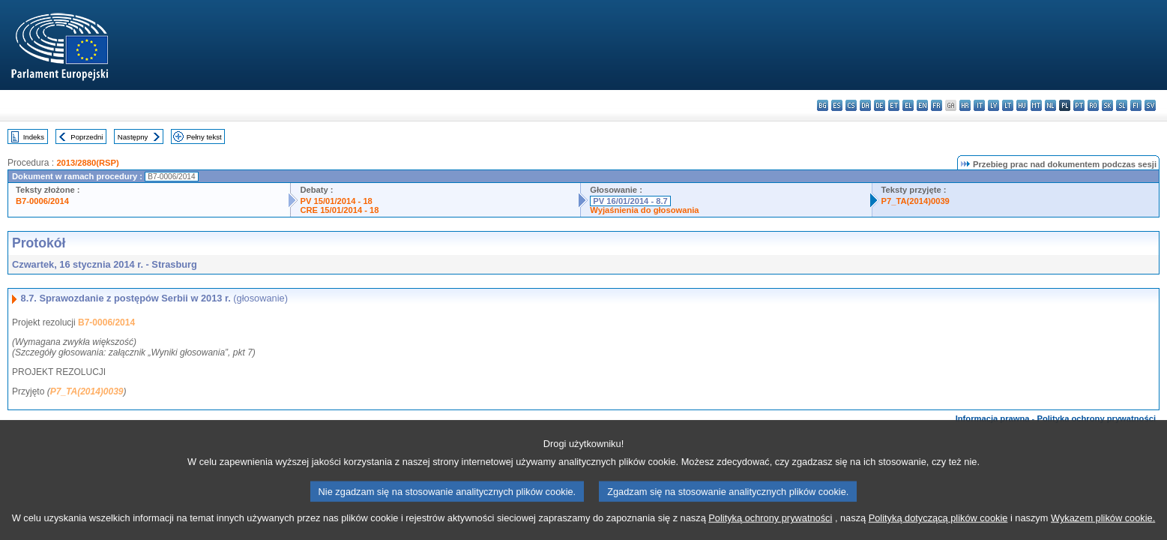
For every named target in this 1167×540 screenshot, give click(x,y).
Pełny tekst (204, 137)
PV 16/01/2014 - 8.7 (630, 201)
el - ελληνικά (908, 105)
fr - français (936, 105)
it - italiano (979, 105)
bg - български (822, 105)
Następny (133, 137)
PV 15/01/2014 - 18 (336, 201)
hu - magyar (1022, 105)
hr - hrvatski (965, 105)
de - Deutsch (879, 105)
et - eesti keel (893, 105)
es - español (836, 105)
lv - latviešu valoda (993, 105)
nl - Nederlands (1050, 105)
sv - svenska (1150, 105)
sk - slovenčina (1107, 105)
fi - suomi (1136, 105)
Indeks (33, 137)
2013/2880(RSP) (87, 162)
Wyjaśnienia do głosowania (644, 210)
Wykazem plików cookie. (1103, 526)
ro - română (1093, 105)
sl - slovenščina (1121, 105)
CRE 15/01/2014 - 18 (339, 210)
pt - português (1079, 105)
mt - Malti (1036, 105)
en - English (922, 105)
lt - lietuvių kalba (1007, 105)
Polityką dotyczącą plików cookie (938, 526)
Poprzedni (86, 137)
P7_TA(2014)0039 (915, 201)
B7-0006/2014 (42, 201)
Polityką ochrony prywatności (770, 526)
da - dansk (865, 105)
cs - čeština (851, 105)
